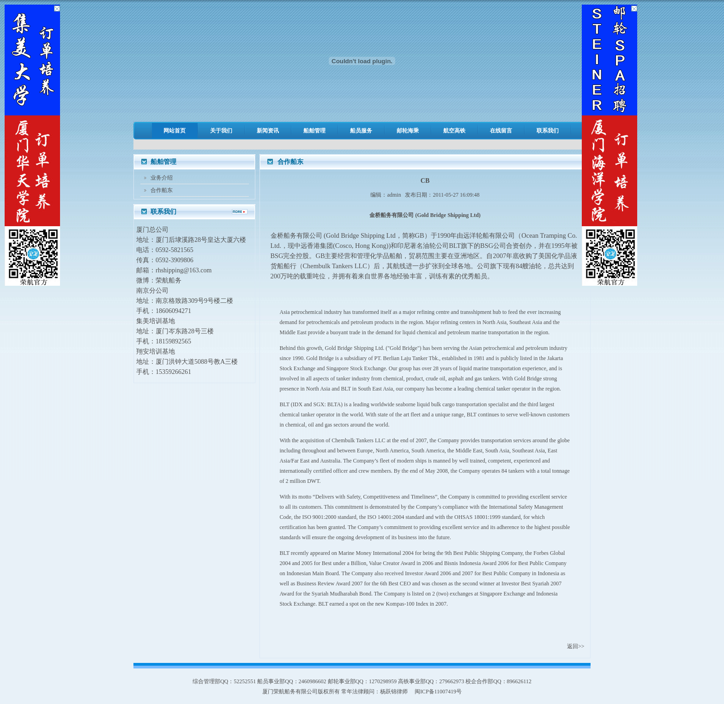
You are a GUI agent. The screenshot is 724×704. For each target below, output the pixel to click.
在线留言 (501, 130)
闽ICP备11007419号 (438, 691)
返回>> (576, 646)
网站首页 (174, 130)
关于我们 (221, 130)
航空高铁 (454, 130)
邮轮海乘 (408, 130)
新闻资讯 (268, 130)
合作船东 (162, 190)
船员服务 (361, 130)
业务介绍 (162, 177)
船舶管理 (314, 130)
